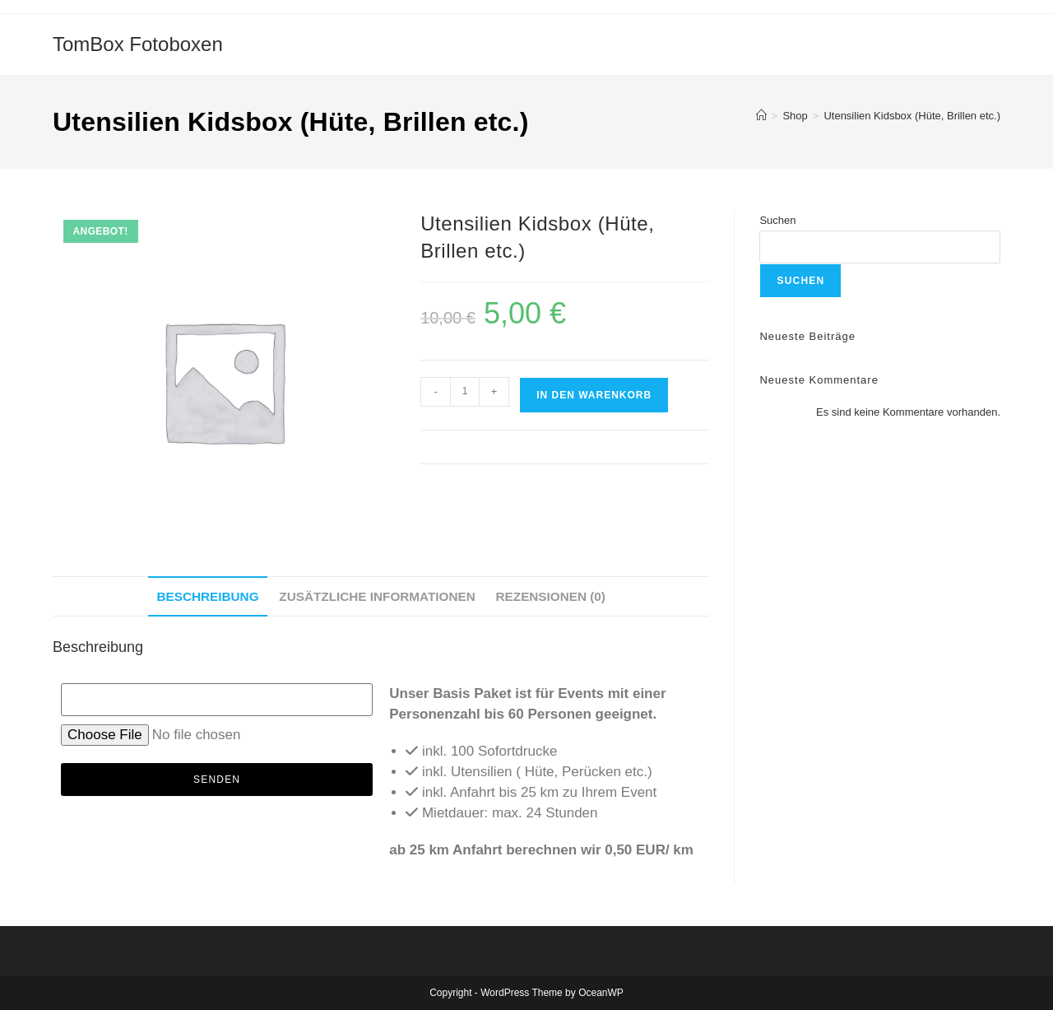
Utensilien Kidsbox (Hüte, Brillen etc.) (911, 115)
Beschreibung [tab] (207, 596)
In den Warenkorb (594, 395)
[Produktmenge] (465, 392)
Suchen (777, 220)
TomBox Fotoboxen (138, 44)
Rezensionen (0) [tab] (550, 596)
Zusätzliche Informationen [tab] (377, 596)
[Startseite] (761, 115)
